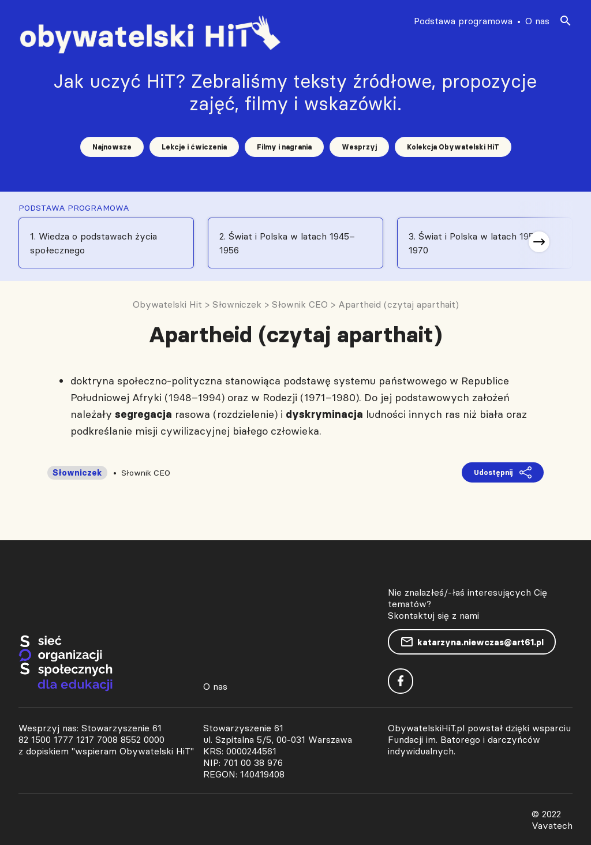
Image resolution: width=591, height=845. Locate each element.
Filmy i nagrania (284, 147)
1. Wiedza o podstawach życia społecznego (93, 243)
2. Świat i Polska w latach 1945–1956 (287, 243)
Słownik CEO (145, 473)
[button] (539, 241)
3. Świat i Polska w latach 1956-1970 (476, 243)
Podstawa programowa (463, 21)
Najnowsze (112, 147)
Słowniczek (77, 473)
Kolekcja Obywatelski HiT (453, 147)
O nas (537, 21)
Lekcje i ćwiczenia (194, 147)
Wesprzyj (359, 147)
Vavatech (552, 825)
